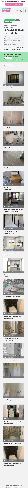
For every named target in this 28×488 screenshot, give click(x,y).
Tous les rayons (8, 66)
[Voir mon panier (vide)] (21, 10)
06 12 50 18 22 (8, 21)
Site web (17, 19)
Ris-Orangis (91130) (8, 27)
